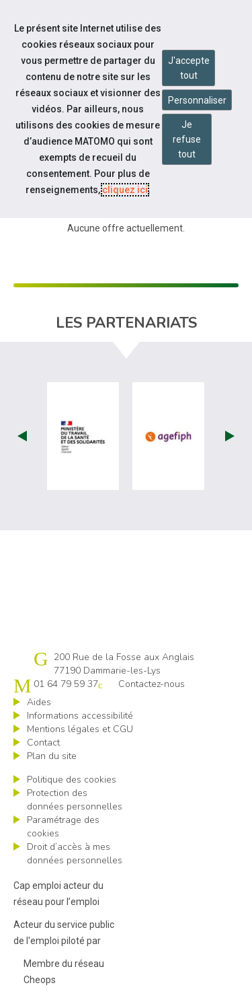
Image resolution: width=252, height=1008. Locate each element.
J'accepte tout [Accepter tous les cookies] (189, 68)
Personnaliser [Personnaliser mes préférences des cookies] (197, 100)
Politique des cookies (71, 779)
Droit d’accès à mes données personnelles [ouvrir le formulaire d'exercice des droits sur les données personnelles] (74, 853)
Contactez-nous (151, 684)
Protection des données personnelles (74, 800)
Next (230, 436)
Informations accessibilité (80, 715)
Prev (22, 436)
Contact (43, 742)
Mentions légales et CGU (80, 729)
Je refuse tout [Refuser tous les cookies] (187, 139)
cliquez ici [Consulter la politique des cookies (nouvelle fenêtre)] (125, 189)
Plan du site (52, 756)
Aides (39, 702)
